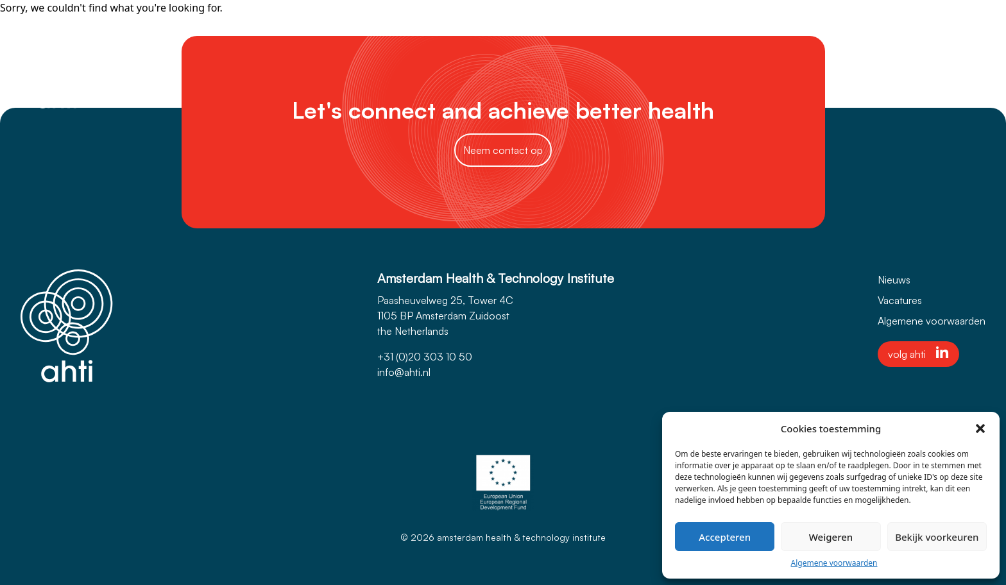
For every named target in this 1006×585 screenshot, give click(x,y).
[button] (980, 428)
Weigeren (831, 536)
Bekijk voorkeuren (936, 536)
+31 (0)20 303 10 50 (424, 356)
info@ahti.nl (404, 372)
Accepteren (725, 536)
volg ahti (918, 353)
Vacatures (900, 300)
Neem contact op (503, 150)
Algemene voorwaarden (834, 562)
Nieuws (894, 279)
